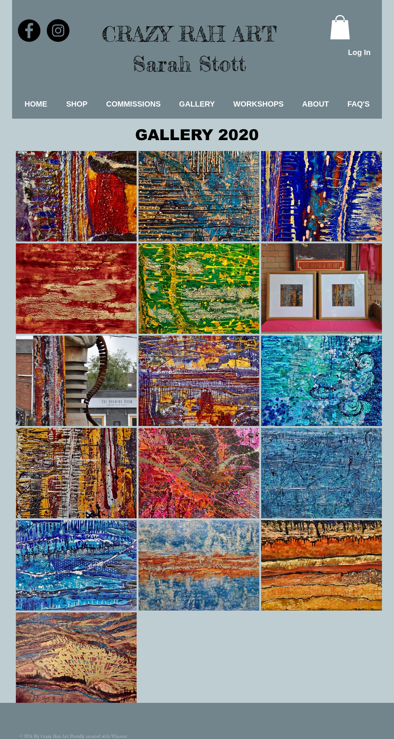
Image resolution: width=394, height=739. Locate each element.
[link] (340, 27)
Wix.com (119, 736)
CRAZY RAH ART (189, 34)
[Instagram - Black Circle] (58, 30)
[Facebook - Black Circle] (29, 30)
